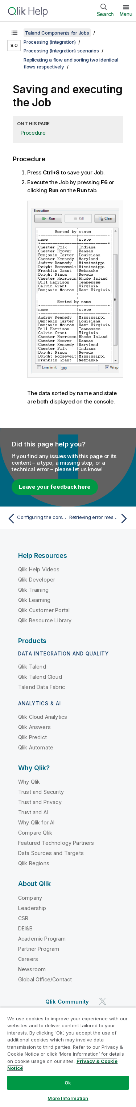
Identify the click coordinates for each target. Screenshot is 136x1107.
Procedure (33, 133)
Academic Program (42, 938)
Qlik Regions (33, 863)
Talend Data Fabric (41, 687)
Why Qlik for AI (36, 822)
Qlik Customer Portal (44, 610)
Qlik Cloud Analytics (42, 717)
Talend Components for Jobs (57, 33)
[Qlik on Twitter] (102, 1001)
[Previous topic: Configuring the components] (36, 518)
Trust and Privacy (40, 802)
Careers (28, 959)
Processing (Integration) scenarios (61, 51)
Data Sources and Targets (51, 853)
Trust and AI (33, 812)
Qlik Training (33, 590)
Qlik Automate (35, 747)
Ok (68, 1083)
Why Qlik (29, 782)
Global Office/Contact (45, 979)
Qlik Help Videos (39, 569)
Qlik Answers (34, 727)
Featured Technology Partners (56, 843)
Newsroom (32, 969)
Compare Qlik (35, 833)
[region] (68, 1057)
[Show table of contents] (14, 33)
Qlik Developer (36, 579)
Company (30, 898)
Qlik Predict (32, 737)
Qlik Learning (34, 600)
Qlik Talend (32, 666)
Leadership (32, 908)
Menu (126, 14)
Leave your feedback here (55, 486)
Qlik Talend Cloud (40, 677)
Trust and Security (41, 792)
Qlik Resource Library (44, 620)
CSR (23, 918)
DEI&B (25, 928)
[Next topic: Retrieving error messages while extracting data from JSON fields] (100, 518)
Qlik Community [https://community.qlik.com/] (67, 1001)
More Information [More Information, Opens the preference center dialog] (68, 1098)
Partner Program (38, 949)
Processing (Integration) (50, 42)
